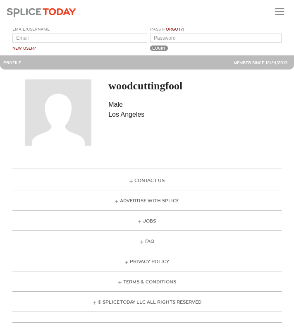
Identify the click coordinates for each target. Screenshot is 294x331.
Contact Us (149, 180)
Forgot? (173, 29)
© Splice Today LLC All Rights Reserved (149, 302)
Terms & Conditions (149, 282)
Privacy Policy (149, 262)
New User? (24, 48)
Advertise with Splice (149, 201)
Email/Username (31, 29)
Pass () (167, 29)
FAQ (149, 241)
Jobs (149, 221)
